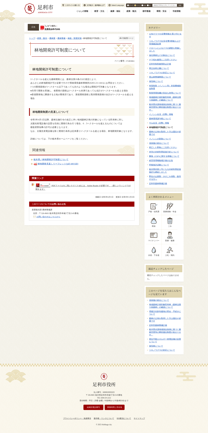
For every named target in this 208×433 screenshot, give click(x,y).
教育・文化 (99, 11)
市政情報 (177, 11)
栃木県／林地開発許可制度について (51, 159)
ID (149, 5)
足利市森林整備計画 (158, 183)
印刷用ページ (127, 38)
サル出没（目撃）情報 (159, 123)
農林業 (52, 38)
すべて (131, 5)
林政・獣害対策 (75, 38)
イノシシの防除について (160, 139)
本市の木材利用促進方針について (164, 152)
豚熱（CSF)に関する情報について (164, 156)
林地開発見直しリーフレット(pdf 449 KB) (56, 164)
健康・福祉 (115, 11)
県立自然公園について (159, 68)
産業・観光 (131, 11)
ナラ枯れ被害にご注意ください (163, 60)
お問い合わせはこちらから (48, 217)
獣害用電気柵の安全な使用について (165, 93)
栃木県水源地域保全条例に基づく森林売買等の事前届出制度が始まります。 (165, 107)
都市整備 (146, 11)
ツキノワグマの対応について (162, 73)
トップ (32, 38)
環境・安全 (161, 11)
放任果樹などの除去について (162, 55)
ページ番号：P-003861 (124, 61)
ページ (138, 5)
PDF (145, 5)
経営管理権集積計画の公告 (161, 160)
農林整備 (61, 38)
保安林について (156, 81)
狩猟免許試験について (159, 165)
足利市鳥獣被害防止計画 (160, 64)
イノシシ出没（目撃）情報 (161, 114)
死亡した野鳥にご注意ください (163, 147)
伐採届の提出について (159, 143)
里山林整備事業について (160, 77)
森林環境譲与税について (160, 118)
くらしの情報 (82, 11)
